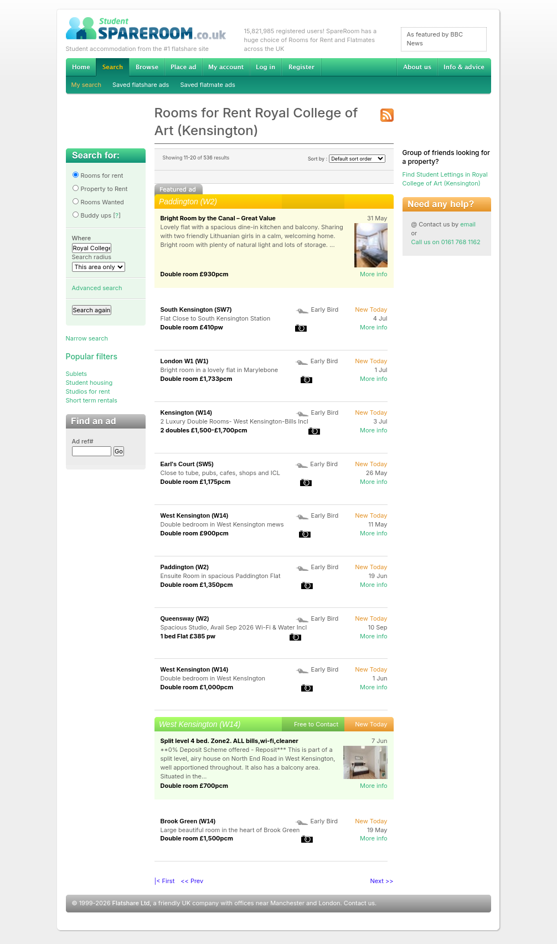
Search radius (92, 257)
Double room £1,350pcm (197, 585)
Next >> (382, 881)
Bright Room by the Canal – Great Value (218, 218)
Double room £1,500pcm (197, 838)
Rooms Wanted (98, 202)
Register (301, 67)
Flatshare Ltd (131, 903)
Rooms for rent (97, 175)
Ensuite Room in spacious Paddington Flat (221, 576)
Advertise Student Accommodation (183, 67)
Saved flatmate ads (207, 85)
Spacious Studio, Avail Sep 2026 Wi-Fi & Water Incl (234, 627)
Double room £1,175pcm (196, 482)
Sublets (76, 374)
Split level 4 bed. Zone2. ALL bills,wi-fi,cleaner (229, 741)
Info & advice (464, 67)
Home (81, 67)
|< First (164, 881)
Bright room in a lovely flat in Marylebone (219, 370)
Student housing (89, 382)
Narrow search (87, 338)
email (468, 224)
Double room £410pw (192, 327)
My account (226, 67)
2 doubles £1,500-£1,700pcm (204, 430)
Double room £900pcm (195, 533)
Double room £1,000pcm (197, 687)
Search (112, 67)
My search (86, 85)
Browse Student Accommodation (146, 67)
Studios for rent (88, 391)
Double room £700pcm (195, 786)
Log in (265, 67)
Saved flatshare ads (140, 85)
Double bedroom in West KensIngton (213, 678)
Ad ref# (83, 441)
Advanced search (97, 288)
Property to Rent (100, 189)
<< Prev (191, 881)
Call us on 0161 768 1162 (446, 242)
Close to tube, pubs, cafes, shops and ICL (220, 473)
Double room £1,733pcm (197, 379)
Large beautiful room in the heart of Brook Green (230, 830)
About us (416, 67)
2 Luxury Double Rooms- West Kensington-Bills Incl (234, 421)
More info (374, 274)
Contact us (359, 903)
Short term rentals (91, 400)
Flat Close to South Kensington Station (216, 318)
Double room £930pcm (195, 274)
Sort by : (346, 159)
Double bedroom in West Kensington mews (222, 524)
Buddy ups (92, 215)
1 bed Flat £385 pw (188, 636)
